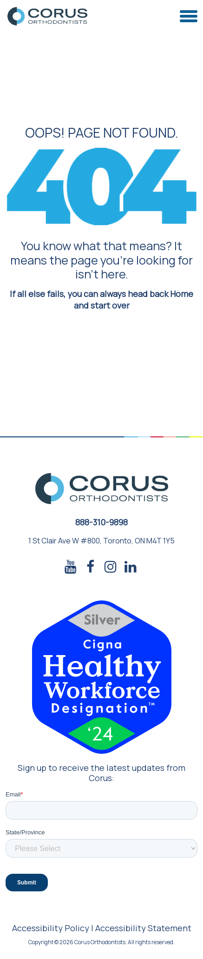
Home (181, 293)
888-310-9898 (101, 522)
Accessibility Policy (50, 928)
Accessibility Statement (143, 928)
